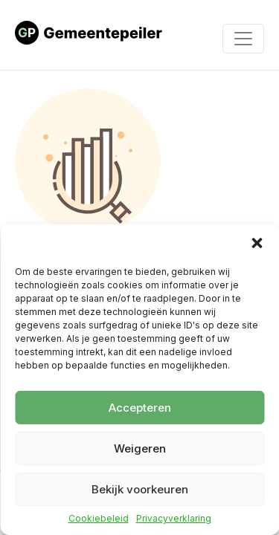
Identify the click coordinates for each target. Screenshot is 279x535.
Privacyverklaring (173, 518)
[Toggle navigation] (243, 39)
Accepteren (140, 408)
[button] (256, 243)
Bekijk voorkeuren (140, 489)
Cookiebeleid (98, 518)
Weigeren (140, 448)
